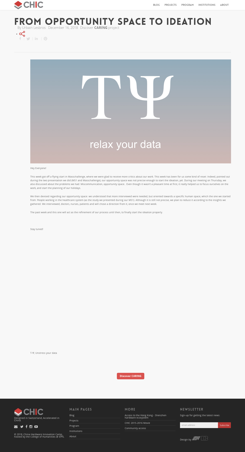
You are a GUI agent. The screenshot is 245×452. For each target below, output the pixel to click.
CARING (100, 27)
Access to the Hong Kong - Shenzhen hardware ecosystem (145, 416)
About (224, 5)
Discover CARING (130, 376)
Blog (156, 5)
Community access (135, 428)
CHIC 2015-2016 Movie (137, 422)
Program (187, 5)
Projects (171, 5)
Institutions (206, 5)
